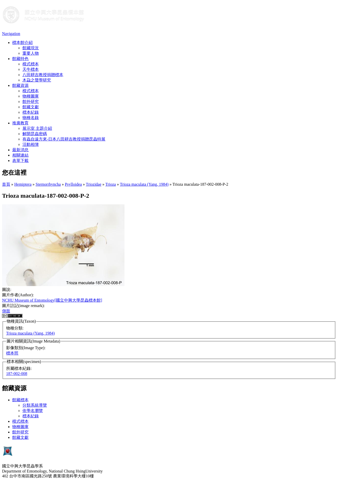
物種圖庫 (30, 96)
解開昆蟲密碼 (34, 134)
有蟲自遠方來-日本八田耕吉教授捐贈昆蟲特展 (63, 139)
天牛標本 (30, 69)
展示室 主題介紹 (37, 128)
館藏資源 (20, 85)
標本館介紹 (22, 42)
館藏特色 (20, 58)
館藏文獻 (30, 107)
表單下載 (20, 160)
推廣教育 (20, 123)
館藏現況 (30, 48)
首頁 (6, 184)
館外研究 (30, 101)
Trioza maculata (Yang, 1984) (144, 184)
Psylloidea (73, 184)
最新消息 (20, 150)
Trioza (110, 184)
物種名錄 (30, 117)
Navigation (11, 33)
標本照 (12, 353)
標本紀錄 (30, 112)
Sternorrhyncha (48, 184)
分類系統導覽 (34, 405)
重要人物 (30, 53)
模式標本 (30, 64)
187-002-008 (16, 373)
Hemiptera (23, 184)
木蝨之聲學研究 (36, 80)
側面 (6, 311)
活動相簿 (30, 144)
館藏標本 (20, 400)
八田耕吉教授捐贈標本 (42, 75)
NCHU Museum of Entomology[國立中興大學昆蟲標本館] (52, 300)
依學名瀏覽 (32, 410)
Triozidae (94, 184)
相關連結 (20, 155)
